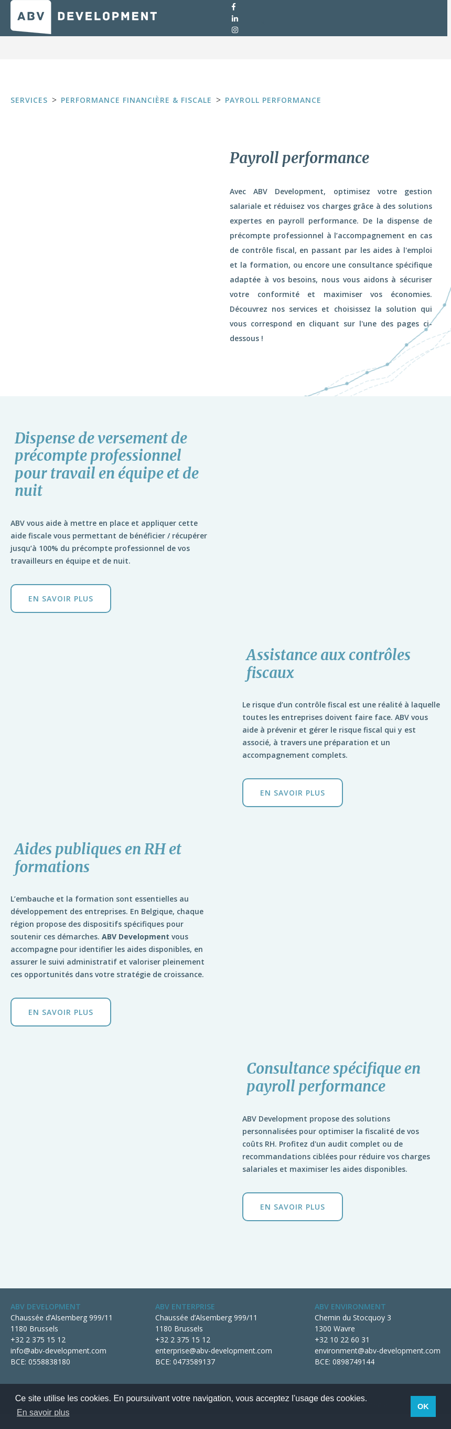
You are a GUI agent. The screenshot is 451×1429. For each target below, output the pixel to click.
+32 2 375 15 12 (38, 1340)
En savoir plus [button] (43, 1412)
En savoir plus (60, 599)
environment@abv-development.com (378, 1351)
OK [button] (423, 1406)
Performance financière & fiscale (136, 100)
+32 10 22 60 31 (342, 1340)
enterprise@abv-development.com (213, 1351)
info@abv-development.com (58, 1351)
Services (29, 100)
